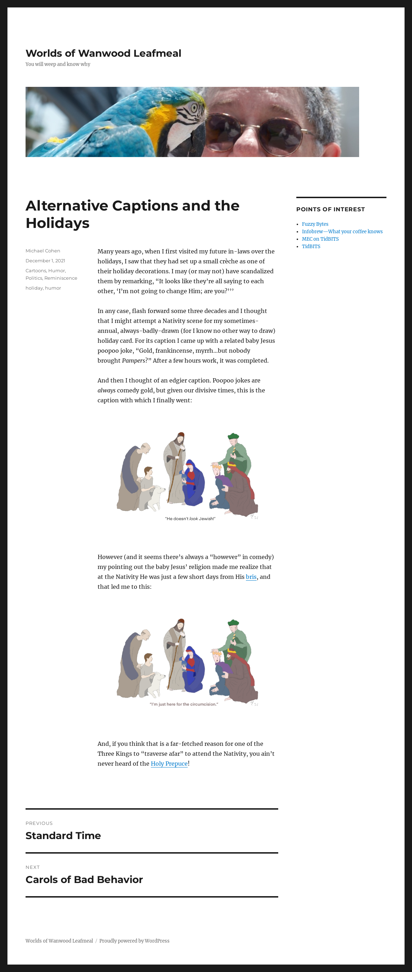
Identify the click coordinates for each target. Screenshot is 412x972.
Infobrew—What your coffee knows (342, 232)
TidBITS (311, 247)
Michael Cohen (43, 250)
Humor (56, 270)
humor (53, 288)
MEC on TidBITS (320, 239)
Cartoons (36, 270)
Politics (34, 278)
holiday (34, 288)
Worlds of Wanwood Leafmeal (103, 53)
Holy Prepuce (169, 763)
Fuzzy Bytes (315, 224)
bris (251, 576)
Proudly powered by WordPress (134, 941)
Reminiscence (60, 278)
